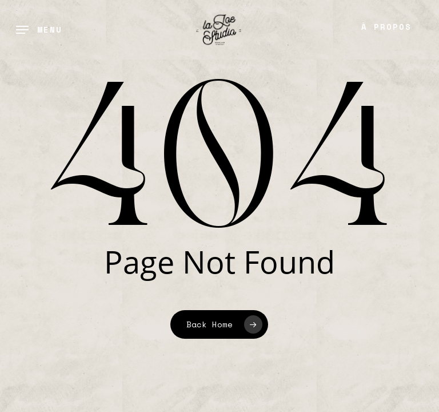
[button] (39, 29)
